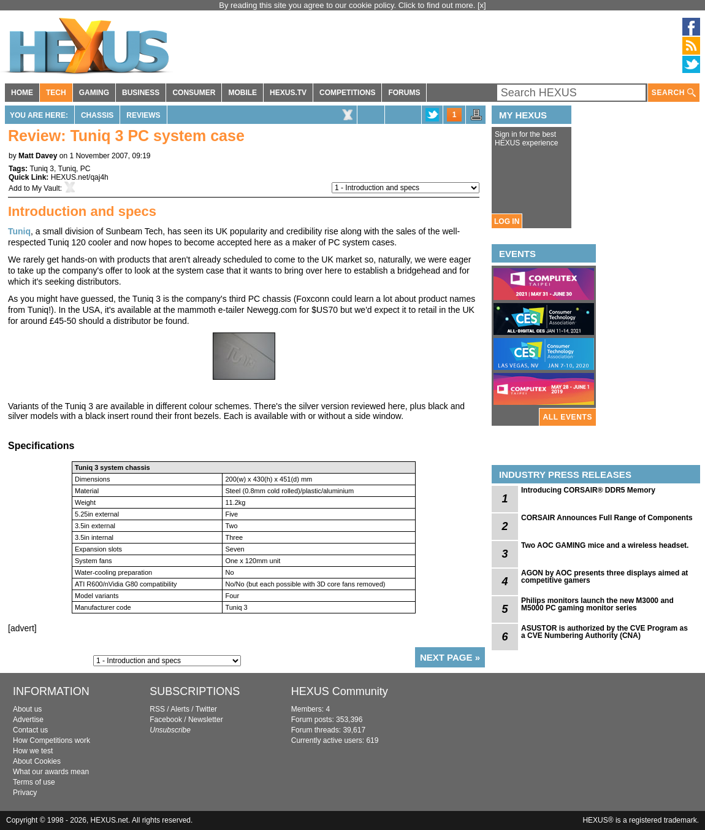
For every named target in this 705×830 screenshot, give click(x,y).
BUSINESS (140, 92)
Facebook (166, 719)
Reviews (143, 115)
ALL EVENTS (567, 417)
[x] (482, 5)
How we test (33, 751)
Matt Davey (37, 156)
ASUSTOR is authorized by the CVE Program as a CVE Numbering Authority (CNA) (604, 631)
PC (85, 168)
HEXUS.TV (288, 92)
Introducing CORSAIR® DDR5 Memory (588, 490)
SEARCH (674, 93)
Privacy (25, 792)
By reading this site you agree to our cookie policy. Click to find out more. (348, 5)
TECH (56, 92)
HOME (22, 92)
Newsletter (205, 719)
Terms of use (34, 782)
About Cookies (37, 761)
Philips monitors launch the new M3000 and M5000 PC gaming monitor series (597, 604)
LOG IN (506, 221)
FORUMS (404, 92)
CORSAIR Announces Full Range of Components (607, 517)
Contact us (30, 730)
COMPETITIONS (347, 92)
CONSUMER (193, 92)
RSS (157, 709)
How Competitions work (51, 740)
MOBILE (242, 92)
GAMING (94, 92)
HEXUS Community (339, 691)
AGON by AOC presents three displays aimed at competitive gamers (604, 576)
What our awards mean (51, 771)
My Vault (46, 188)
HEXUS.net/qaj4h (80, 177)
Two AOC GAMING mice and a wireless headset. (604, 545)
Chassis (97, 115)
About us (27, 709)
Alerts (179, 709)
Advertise (28, 719)
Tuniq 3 (41, 168)
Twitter (206, 709)
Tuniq (67, 168)
